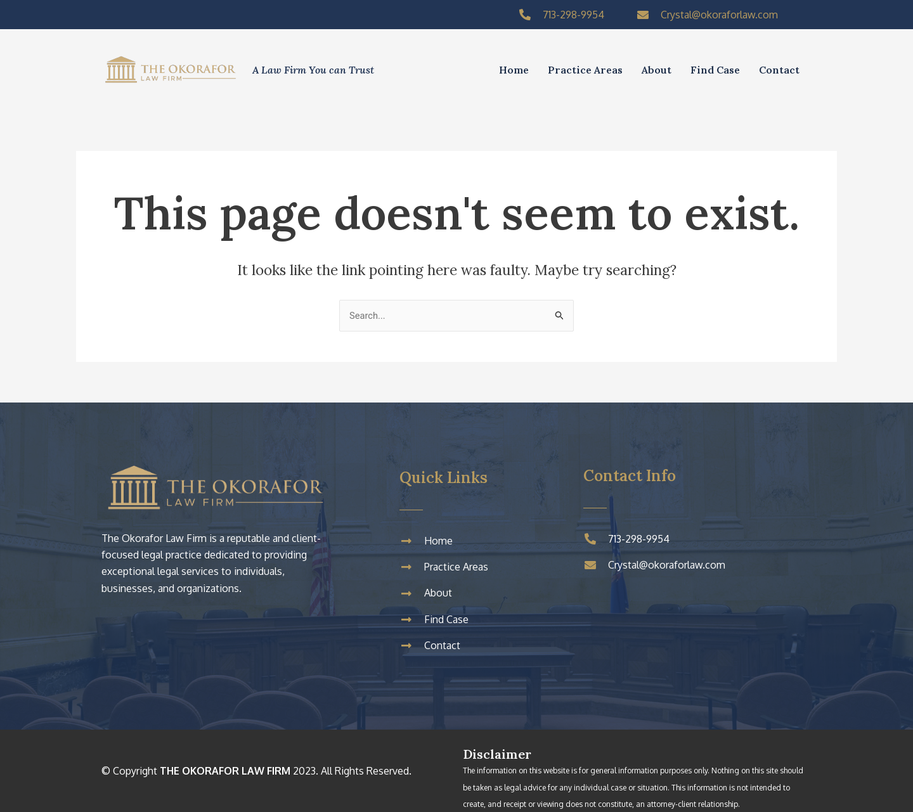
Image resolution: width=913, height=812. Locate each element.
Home (514, 69)
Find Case (715, 69)
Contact (779, 69)
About (656, 69)
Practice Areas (585, 69)
